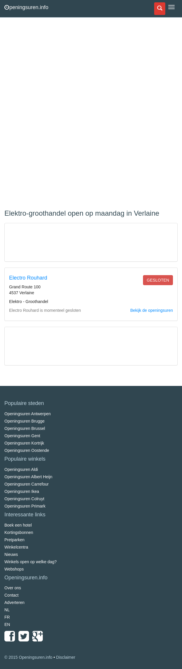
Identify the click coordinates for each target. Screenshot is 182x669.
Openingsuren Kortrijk (24, 443)
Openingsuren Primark (24, 506)
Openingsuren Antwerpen (27, 413)
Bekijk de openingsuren (151, 310)
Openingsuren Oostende (26, 450)
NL (7, 609)
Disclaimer (65, 657)
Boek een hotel (18, 525)
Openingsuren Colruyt (24, 498)
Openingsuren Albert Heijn (28, 476)
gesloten (158, 280)
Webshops (14, 569)
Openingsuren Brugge (24, 421)
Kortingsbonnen (18, 532)
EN (7, 624)
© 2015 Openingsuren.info (28, 657)
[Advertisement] (48, 114)
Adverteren (14, 602)
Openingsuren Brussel (24, 428)
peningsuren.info (26, 7)
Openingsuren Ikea (21, 491)
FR (7, 617)
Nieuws (11, 554)
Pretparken (14, 539)
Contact (11, 595)
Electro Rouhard (28, 278)
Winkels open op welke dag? (30, 561)
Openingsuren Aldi (21, 469)
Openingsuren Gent (22, 435)
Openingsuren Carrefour (26, 484)
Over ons (12, 587)
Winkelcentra (16, 547)
